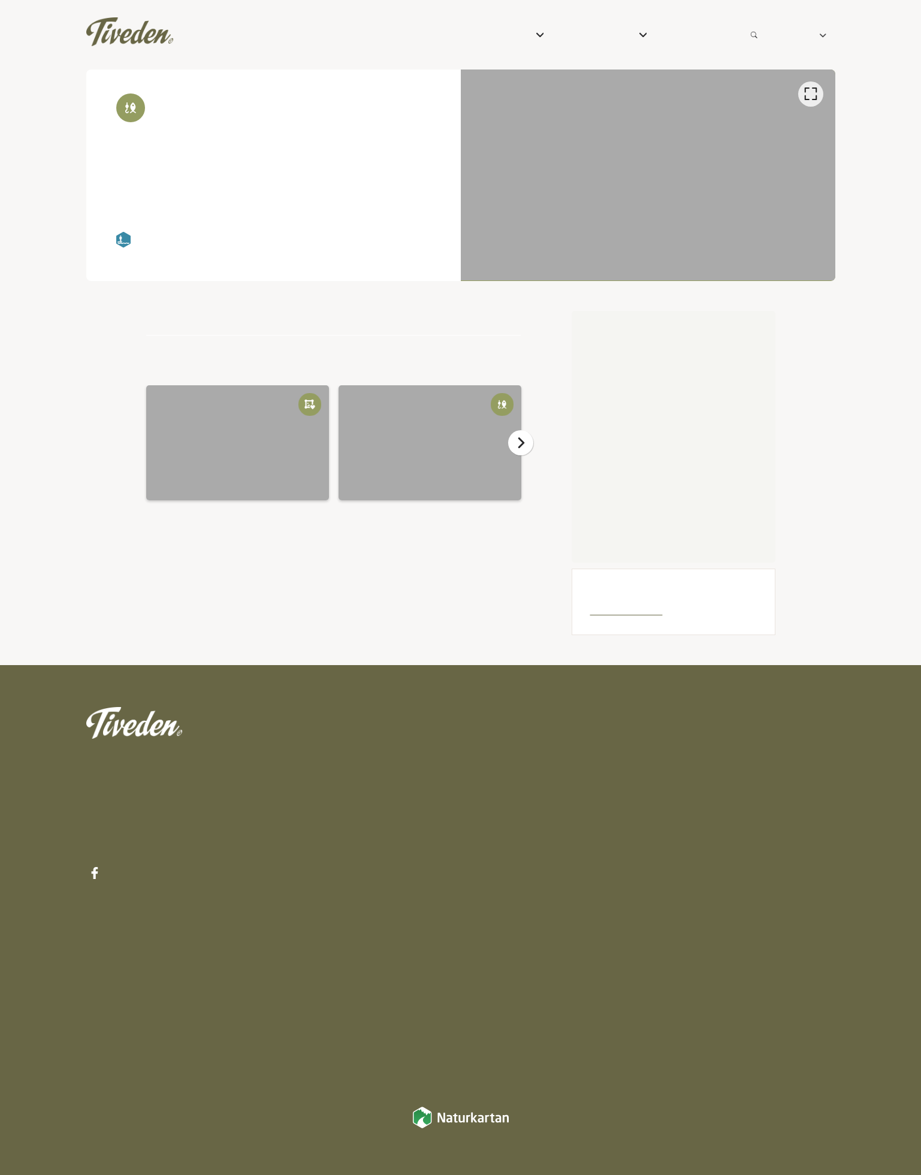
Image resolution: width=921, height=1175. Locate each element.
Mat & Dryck (504, 795)
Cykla (482, 849)
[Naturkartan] (461, 1125)
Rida (479, 876)
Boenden (494, 768)
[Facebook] (95, 873)
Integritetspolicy (794, 741)
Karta (653, 765)
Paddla (487, 930)
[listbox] (648, 175)
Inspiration (667, 741)
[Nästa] (520, 442)
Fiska (482, 903)
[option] (648, 175)
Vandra (487, 822)
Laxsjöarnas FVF (624, 609)
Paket (483, 741)
